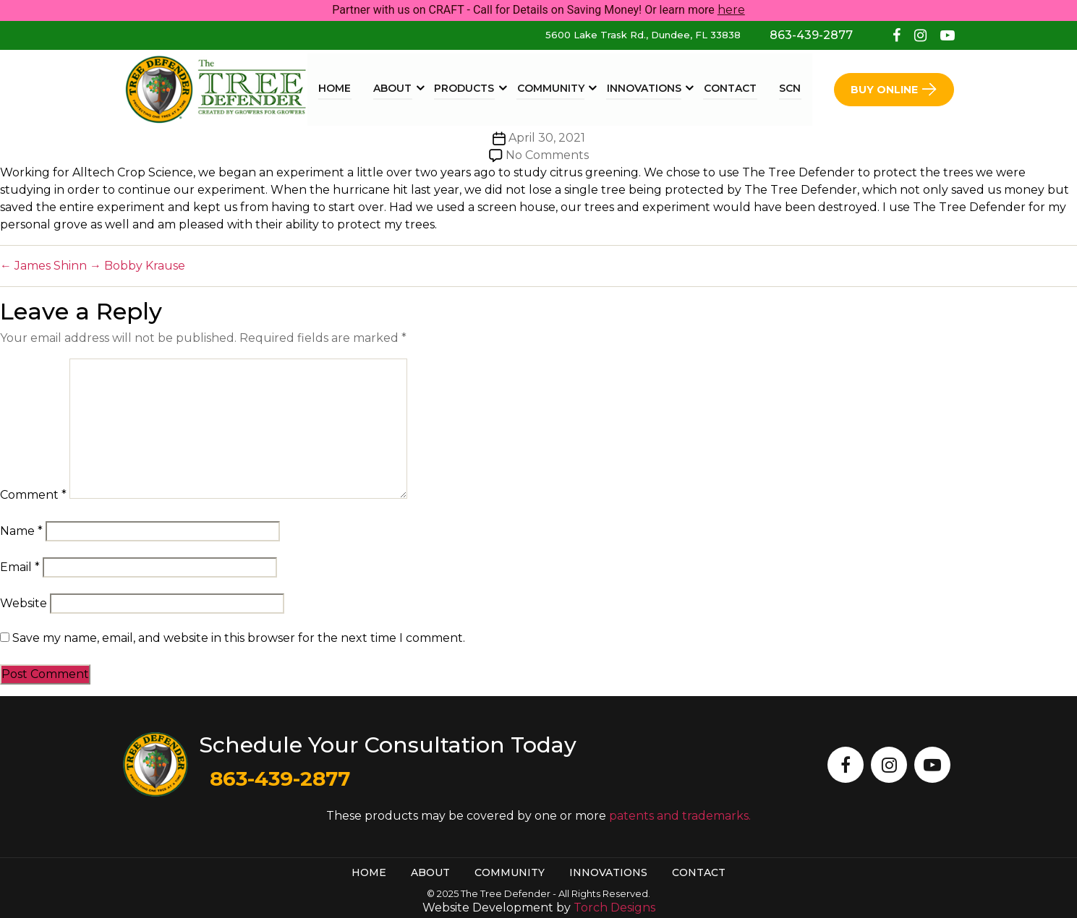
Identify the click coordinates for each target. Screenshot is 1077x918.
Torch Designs (614, 907)
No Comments (547, 155)
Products (468, 88)
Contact (731, 88)
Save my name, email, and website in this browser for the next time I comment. (238, 638)
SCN (790, 88)
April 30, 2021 (546, 138)
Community (553, 88)
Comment (33, 495)
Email (20, 567)
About (397, 88)
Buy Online (894, 89)
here (731, 10)
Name (21, 531)
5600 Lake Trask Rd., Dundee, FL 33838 (643, 34)
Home (340, 88)
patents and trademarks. (680, 816)
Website (23, 603)
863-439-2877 (811, 35)
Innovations (646, 88)
